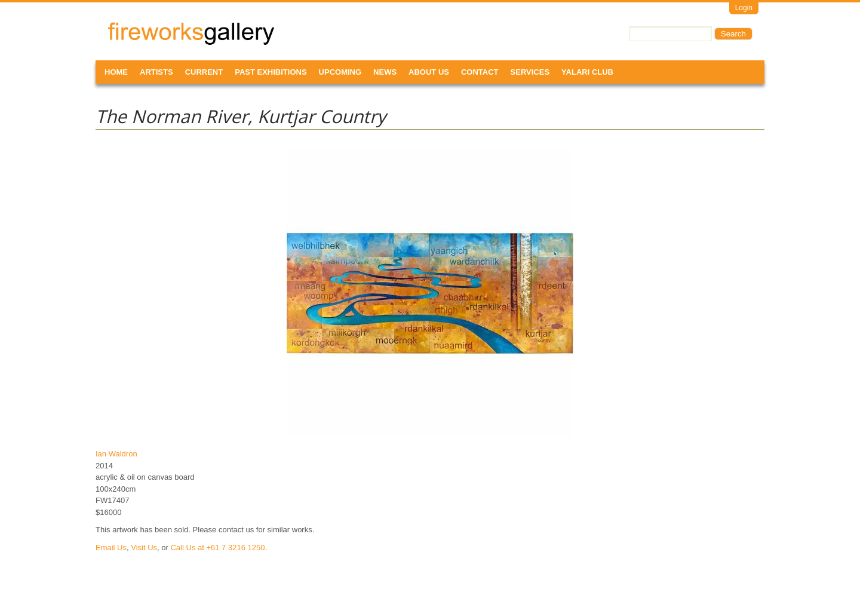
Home (116, 72)
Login (743, 8)
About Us (428, 72)
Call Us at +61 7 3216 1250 (217, 547)
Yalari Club (587, 72)
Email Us (111, 547)
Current (204, 72)
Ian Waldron (116, 453)
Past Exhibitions (270, 72)
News (385, 72)
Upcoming (340, 72)
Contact (480, 72)
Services (530, 72)
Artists (156, 72)
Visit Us (144, 547)
